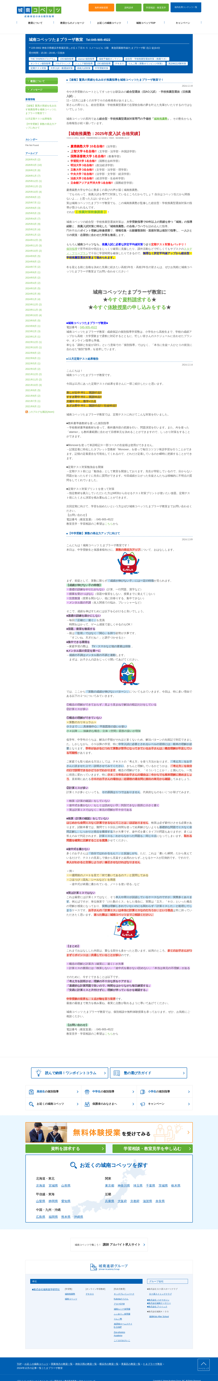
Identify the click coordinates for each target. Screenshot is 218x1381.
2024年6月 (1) (32, 264)
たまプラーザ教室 (152, 1356)
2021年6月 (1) (32, 398)
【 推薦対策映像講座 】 (91, 204)
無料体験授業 (101, 5)
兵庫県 (109, 1193)
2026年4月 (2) (32, 151)
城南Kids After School (159, 1308)
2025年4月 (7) (32, 210)
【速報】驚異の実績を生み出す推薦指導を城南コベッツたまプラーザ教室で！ (116, 71)
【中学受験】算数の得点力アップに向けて (94, 525)
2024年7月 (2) (32, 258)
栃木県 (175, 1177)
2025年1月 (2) (32, 226)
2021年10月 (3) (33, 376)
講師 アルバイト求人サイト (107, 1236)
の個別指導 (44, 1083)
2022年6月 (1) (32, 350)
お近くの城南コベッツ (109, 20)
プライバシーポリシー (27, 1373)
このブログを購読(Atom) (41, 403)
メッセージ (36, 81)
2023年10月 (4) (33, 307)
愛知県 (66, 1193)
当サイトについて (87, 1373)
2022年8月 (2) (32, 344)
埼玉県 (138, 1177)
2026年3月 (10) (33, 156)
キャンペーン (183, 20)
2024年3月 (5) (32, 280)
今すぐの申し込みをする (129, 299)
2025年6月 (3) (32, 199)
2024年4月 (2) (32, 275)
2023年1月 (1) (32, 328)
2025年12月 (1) (33, 173)
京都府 (134, 1193)
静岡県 (53, 1193)
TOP (19, 1356)
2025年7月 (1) (32, 194)
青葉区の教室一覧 (130, 1356)
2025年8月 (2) (32, 189)
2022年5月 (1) (32, 355)
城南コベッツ (71, 1291)
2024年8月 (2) (32, 253)
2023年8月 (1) (32, 317)
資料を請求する (65, 1140)
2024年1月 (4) (32, 291)
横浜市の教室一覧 (108, 1356)
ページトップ (204, 1368)
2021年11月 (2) (33, 371)
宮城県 (53, 1177)
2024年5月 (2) (32, 269)
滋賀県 (147, 1193)
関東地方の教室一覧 (62, 1356)
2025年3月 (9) (32, 216)
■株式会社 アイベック (157, 1298)
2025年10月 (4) (33, 183)
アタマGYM (119, 1296)
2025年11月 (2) (33, 178)
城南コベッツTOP (146, 20)
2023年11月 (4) (33, 301)
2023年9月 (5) (32, 312)
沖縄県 (78, 1209)
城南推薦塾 (70, 1286)
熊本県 (66, 1209)
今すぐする (129, 291)
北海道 (40, 1177)
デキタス (90, 1286)
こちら (109, 515)
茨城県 (163, 1177)
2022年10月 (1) (33, 339)
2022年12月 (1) (33, 334)
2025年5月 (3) (32, 205)
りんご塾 (118, 1311)
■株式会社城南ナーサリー (159, 1295)
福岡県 (53, 1209)
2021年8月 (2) (32, 387)
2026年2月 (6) (32, 162)
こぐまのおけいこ (122, 1332)
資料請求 (128, 5)
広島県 (40, 1209)
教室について (35, 20)
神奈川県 (124, 1177)
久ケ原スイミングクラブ (160, 1286)
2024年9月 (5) (32, 248)
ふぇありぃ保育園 (122, 1306)
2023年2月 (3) (32, 323)
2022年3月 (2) (32, 360)
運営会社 (58, 1373)
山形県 (66, 1177)
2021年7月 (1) (32, 393)
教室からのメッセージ (72, 20)
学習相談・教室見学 (156, 5)
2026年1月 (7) (32, 167)
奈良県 (160, 1193)
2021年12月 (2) (33, 366)
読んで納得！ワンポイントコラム (64, 1064)
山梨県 (40, 1193)
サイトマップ (46, 1373)
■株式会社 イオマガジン (158, 1292)
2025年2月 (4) (32, 221)
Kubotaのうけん (121, 1291)
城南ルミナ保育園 (122, 1301)
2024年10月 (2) (33, 242)
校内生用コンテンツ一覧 (186, 5)
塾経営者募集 (71, 1373)
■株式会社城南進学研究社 (46, 1281)
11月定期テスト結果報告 (83, 350)
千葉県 (150, 1177)
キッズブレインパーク (124, 1286)
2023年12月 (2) (33, 296)
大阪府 (122, 1193)
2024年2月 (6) (32, 285)
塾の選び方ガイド (132, 1065)
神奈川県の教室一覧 (86, 1356)
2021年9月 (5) (32, 382)
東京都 (109, 1177)
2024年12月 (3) (33, 232)
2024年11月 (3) (33, 237)
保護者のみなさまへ (101, 1096)
